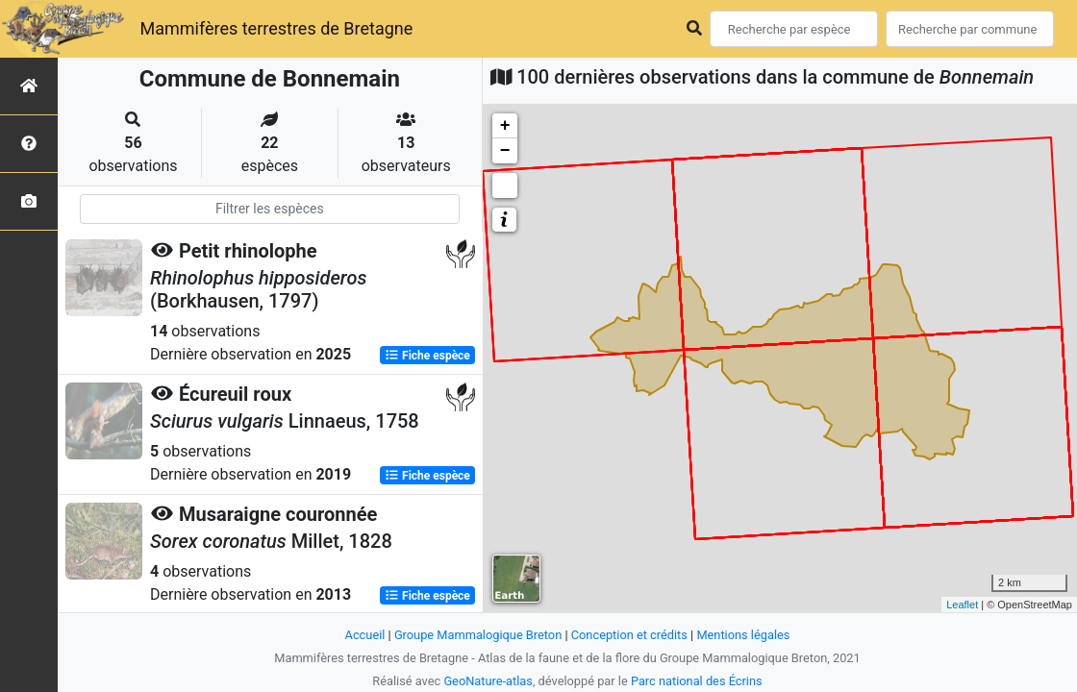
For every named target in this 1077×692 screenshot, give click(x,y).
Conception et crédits (629, 635)
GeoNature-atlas (488, 681)
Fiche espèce (427, 355)
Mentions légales (742, 635)
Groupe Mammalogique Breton (478, 635)
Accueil (365, 635)
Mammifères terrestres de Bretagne (276, 28)
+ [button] (505, 125)
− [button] (505, 150)
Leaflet (962, 604)
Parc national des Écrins (697, 681)
